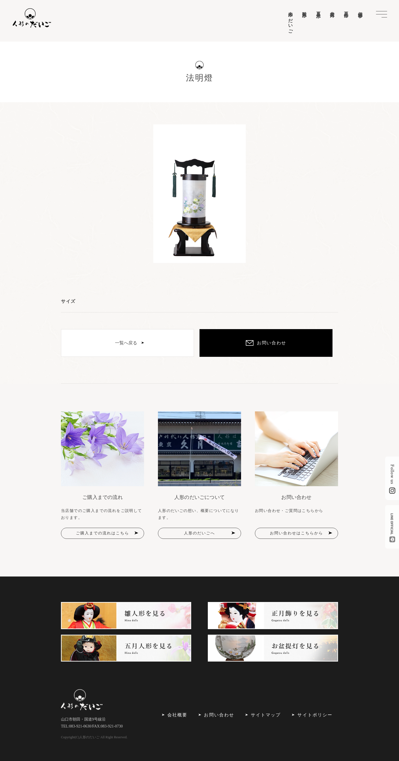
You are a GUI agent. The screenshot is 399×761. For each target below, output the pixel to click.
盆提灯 (332, 9)
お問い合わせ (219, 715)
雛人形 (304, 9)
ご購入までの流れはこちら (102, 533)
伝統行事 (360, 9)
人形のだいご (290, 20)
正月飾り (346, 12)
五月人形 (318, 9)
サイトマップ (266, 715)
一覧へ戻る (126, 342)
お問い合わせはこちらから (296, 533)
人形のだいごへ (199, 533)
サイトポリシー (314, 715)
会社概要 (177, 715)
